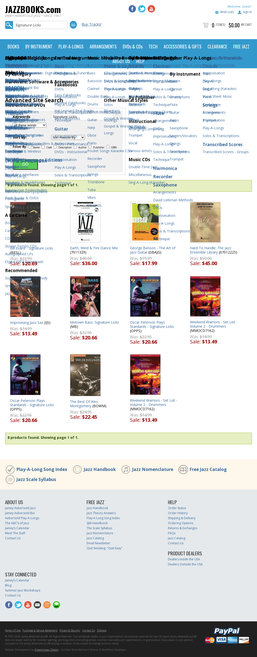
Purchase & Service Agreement (40, 630)
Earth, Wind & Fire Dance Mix (94, 248)
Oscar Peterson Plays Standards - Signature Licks (152, 324)
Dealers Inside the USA (184, 559)
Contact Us (13, 538)
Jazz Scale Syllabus (36, 479)
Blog (8, 585)
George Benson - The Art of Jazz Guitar (152, 250)
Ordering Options (180, 523)
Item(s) (220, 24)
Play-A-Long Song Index (41, 469)
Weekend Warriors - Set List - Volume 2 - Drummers (213, 324)
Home (9, 79)
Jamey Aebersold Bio (20, 513)
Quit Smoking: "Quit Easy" (104, 548)
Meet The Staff (15, 533)
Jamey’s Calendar (17, 528)
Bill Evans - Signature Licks (31, 248)
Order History (178, 513)
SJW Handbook (97, 523)
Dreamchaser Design (46, 649)
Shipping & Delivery (182, 518)
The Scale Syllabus (99, 528)
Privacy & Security (69, 630)
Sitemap (101, 630)
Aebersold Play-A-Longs (22, 518)
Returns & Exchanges (182, 528)
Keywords (21, 116)
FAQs (171, 533)
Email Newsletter (98, 543)
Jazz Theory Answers (101, 513)
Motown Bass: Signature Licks (94, 322)
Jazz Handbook (100, 469)
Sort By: (20, 137)
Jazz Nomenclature (152, 469)
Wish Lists (227, 12)
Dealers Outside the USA (185, 564)
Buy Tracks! (91, 24)
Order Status (177, 508)
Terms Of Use (13, 630)
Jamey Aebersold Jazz (20, 508)
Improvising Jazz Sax (26, 322)
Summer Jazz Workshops (22, 590)
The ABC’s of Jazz (17, 523)
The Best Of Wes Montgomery (84, 403)
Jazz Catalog (95, 538)
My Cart (246, 24)
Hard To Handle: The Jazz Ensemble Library (210, 250)
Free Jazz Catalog (208, 469)
